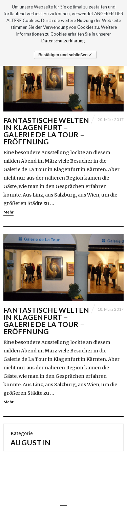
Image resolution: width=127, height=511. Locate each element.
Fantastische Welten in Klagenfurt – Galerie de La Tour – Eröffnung (46, 131)
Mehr (8, 211)
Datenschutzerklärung (63, 40)
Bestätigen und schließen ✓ (65, 55)
